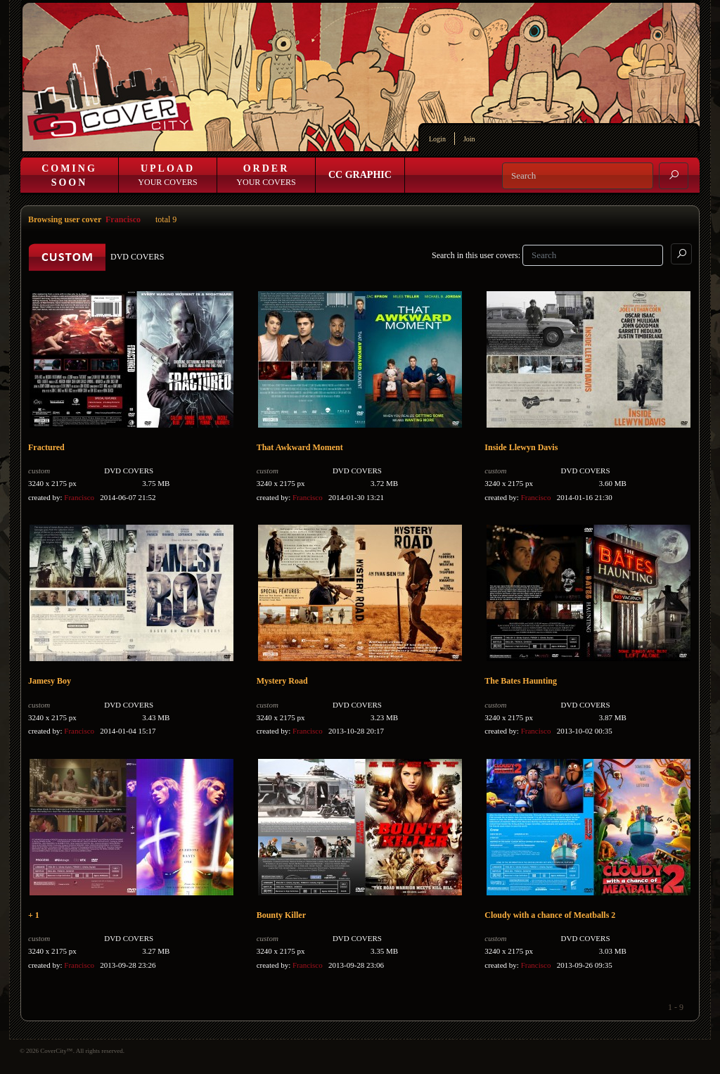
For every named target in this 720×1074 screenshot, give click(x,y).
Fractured (46, 447)
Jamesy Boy (49, 681)
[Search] (577, 175)
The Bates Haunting (520, 681)
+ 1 (33, 915)
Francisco (123, 219)
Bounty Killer (281, 915)
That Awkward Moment (300, 447)
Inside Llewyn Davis (521, 447)
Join (469, 139)
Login (437, 139)
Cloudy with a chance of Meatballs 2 (549, 915)
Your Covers (167, 175)
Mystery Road (282, 681)
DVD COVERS (128, 470)
